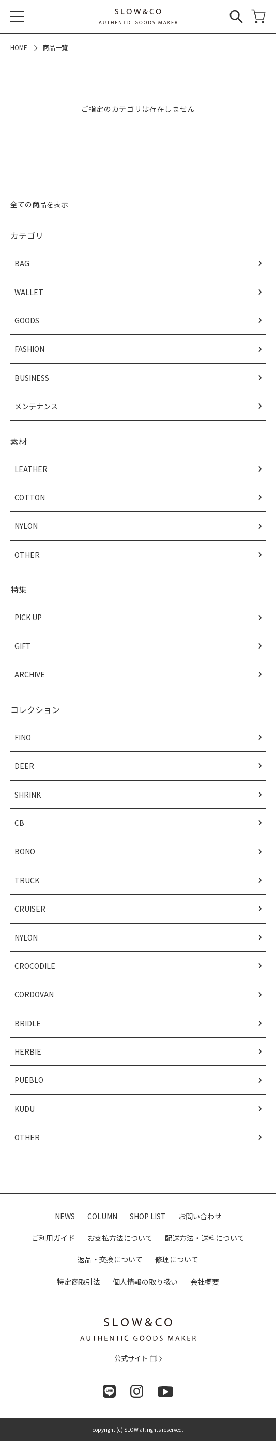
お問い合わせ (200, 1216)
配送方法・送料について (204, 1238)
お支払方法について (119, 1238)
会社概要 (204, 1281)
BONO (24, 851)
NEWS (65, 1216)
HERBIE (27, 1051)
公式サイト (135, 1358)
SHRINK (27, 794)
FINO (22, 737)
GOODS (26, 320)
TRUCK (26, 880)
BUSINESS (31, 378)
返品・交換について (110, 1259)
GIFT (22, 646)
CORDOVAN (34, 994)
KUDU (24, 1109)
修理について (176, 1259)
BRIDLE (27, 1023)
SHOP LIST (148, 1216)
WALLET (28, 292)
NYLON (26, 526)
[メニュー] (17, 16)
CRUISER (29, 908)
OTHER (27, 554)
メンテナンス (36, 406)
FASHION (29, 349)
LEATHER (31, 469)
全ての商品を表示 (39, 204)
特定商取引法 (78, 1281)
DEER (24, 765)
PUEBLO (28, 1080)
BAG (21, 263)
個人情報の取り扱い (145, 1281)
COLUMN (102, 1216)
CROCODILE (34, 966)
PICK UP (28, 617)
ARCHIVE (29, 674)
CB (19, 823)
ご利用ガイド (53, 1238)
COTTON (29, 497)
